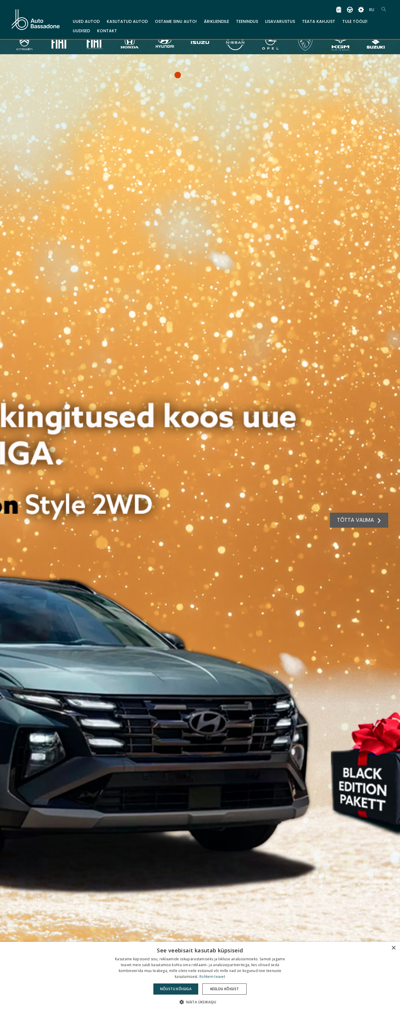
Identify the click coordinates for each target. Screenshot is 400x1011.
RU (371, 8)
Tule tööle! (354, 19)
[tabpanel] (200, 505)
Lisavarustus (280, 19)
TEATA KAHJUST (318, 19)
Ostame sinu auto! (176, 19)
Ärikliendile (216, 19)
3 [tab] (200, 76)
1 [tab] (175, 76)
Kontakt (107, 29)
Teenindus (247, 19)
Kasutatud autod (127, 19)
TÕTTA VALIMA (357, 520)
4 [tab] (212, 76)
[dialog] (200, 976)
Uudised (81, 29)
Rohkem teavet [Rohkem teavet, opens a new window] (212, 976)
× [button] (393, 948)
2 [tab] (188, 76)
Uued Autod (86, 19)
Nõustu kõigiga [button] (176, 988)
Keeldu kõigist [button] (224, 988)
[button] (200, 1001)
